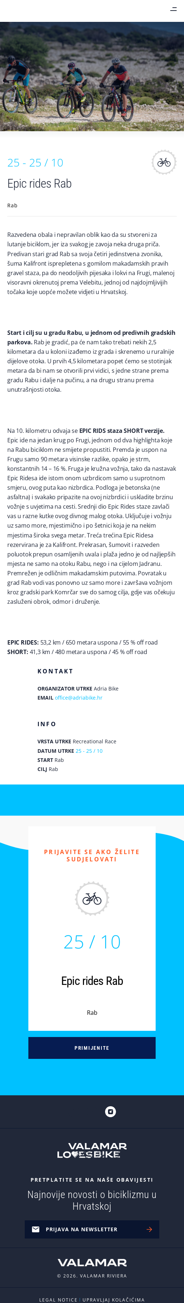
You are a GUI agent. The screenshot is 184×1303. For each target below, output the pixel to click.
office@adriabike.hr (79, 697)
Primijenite (92, 1048)
